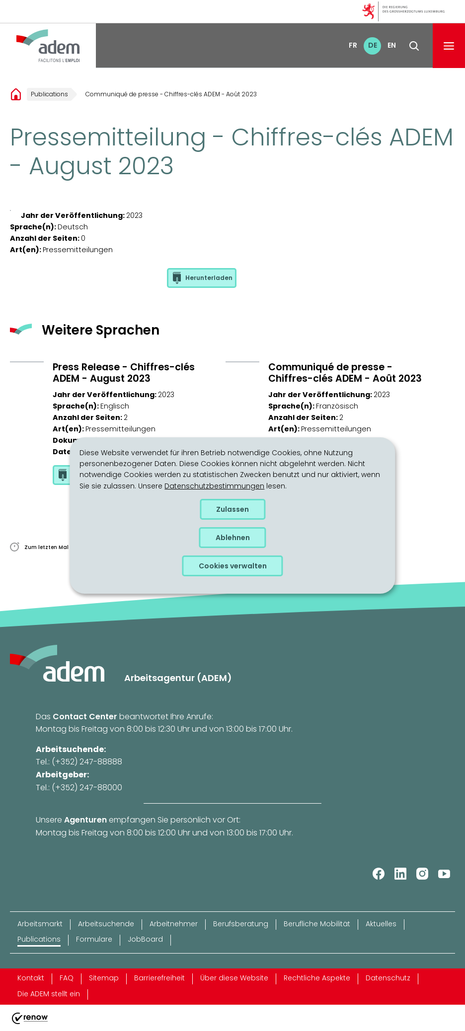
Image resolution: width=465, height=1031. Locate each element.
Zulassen (232, 509)
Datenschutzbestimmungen (214, 486)
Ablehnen (233, 538)
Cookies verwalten (233, 566)
